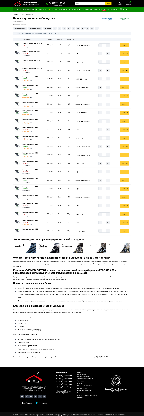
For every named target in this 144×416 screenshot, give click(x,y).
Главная (79, 372)
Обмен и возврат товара (84, 386)
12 (59, 28)
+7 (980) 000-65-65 (64, 375)
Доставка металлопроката (85, 378)
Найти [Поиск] (108, 3)
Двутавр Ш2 (48, 28)
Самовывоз (80, 381)
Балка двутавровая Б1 (20, 28)
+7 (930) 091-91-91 (57, 3)
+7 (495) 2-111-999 (64, 378)
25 (82, 28)
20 (78, 28)
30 (87, 28)
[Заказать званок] (46, 3)
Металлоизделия (112, 9)
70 (96, 28)
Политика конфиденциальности (87, 395)
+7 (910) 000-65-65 (64, 381)
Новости (79, 393)
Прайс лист (67, 9)
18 (73, 28)
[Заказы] (120, 3)
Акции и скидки (57, 9)
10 (55, 28)
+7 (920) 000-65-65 (64, 384)
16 (68, 28)
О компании (76, 9)
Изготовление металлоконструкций (83, 375)
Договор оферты (82, 388)
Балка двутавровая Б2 (35, 28)
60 (92, 28)
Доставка (38, 9)
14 (64, 28)
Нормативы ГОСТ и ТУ (84, 390)
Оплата (45, 9)
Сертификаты (87, 9)
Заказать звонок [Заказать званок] (57, 5)
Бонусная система (99, 9)
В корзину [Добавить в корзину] (125, 45)
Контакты (124, 9)
